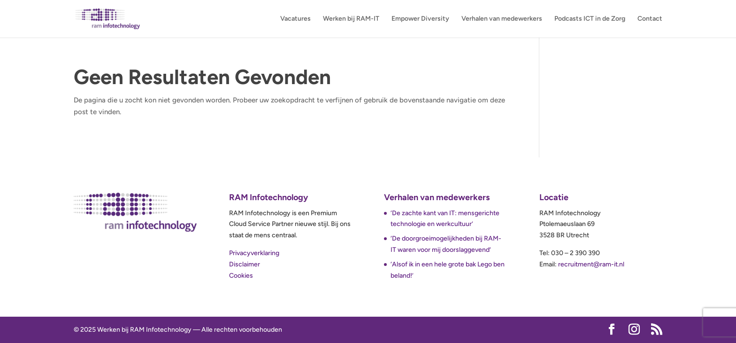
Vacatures (295, 19)
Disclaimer (244, 264)
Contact (649, 19)
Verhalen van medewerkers (501, 19)
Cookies (241, 276)
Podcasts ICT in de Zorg (589, 19)
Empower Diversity (420, 19)
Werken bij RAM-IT (351, 19)
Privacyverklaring (254, 253)
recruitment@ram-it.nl (591, 264)
